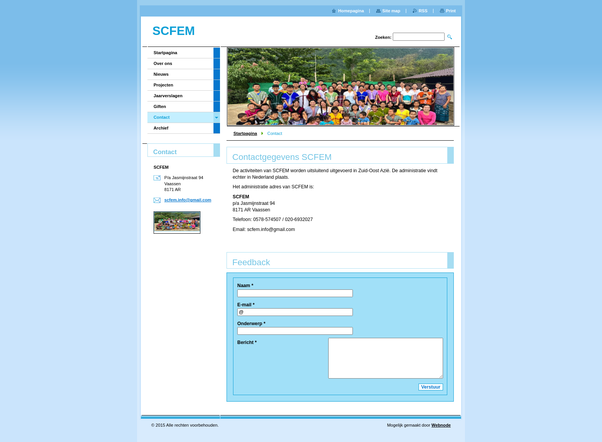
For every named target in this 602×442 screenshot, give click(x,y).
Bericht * (247, 342)
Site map (391, 10)
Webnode (441, 425)
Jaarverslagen (168, 95)
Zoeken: (383, 37)
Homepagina (351, 10)
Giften (160, 106)
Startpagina (245, 133)
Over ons (163, 63)
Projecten (163, 85)
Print (451, 10)
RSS (423, 10)
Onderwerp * (251, 323)
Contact (162, 117)
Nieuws (161, 74)
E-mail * (246, 304)
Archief (161, 128)
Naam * (245, 285)
